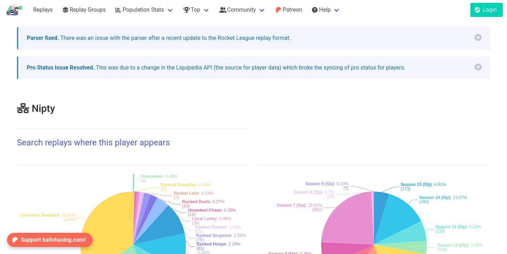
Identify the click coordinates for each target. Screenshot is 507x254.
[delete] (478, 37)
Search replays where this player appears (93, 142)
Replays (43, 9)
